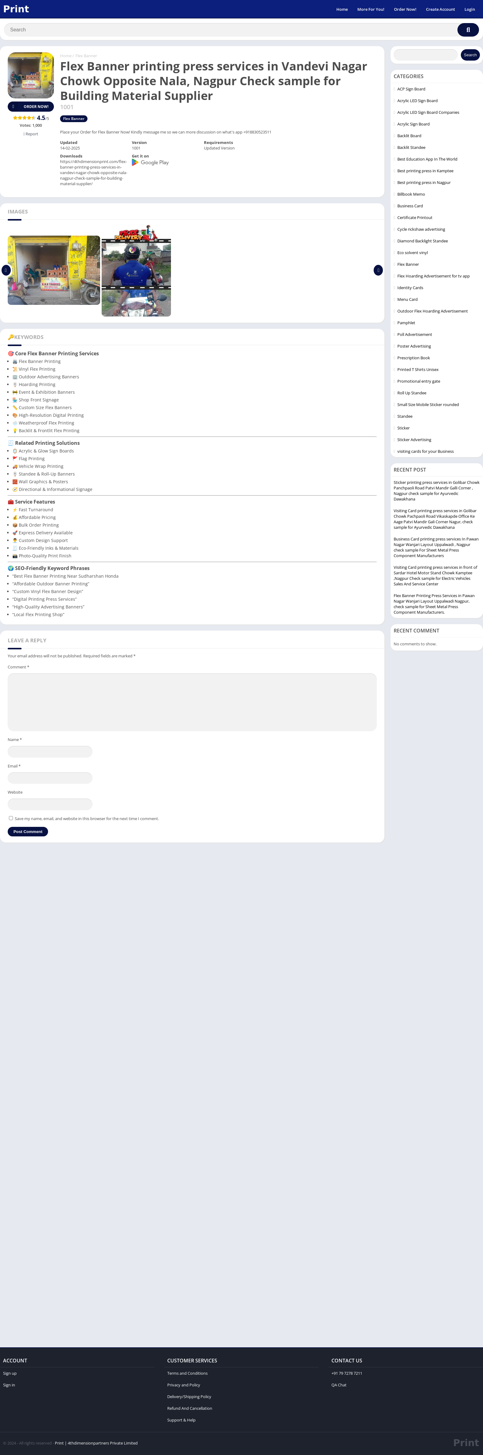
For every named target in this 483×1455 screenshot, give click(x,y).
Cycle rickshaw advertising (421, 230)
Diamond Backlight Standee (422, 242)
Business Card (410, 207)
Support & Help (181, 1421)
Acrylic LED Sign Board (417, 102)
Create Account (440, 9)
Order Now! (405, 9)
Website (15, 793)
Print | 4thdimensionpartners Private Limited (96, 1444)
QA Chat (339, 1386)
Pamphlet (406, 324)
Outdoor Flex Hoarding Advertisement (432, 312)
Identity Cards (410, 289)
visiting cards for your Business (425, 452)
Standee (404, 417)
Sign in (9, 1386)
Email (14, 767)
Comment (18, 668)
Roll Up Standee (411, 394)
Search (470, 56)
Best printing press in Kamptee (425, 172)
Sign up (10, 1374)
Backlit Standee (411, 148)
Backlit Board (409, 137)
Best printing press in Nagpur (424, 183)
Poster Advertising (414, 347)
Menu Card (407, 300)
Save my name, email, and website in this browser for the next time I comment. (87, 820)
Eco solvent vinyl (412, 254)
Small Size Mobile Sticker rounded (428, 406)
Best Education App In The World (427, 160)
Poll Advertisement (414, 335)
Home (342, 9)
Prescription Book (413, 359)
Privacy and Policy (183, 1386)
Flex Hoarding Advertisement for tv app (433, 277)
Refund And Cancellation (189, 1409)
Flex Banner (86, 57)
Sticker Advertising (414, 441)
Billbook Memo (411, 195)
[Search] (241, 30)
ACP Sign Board (411, 90)
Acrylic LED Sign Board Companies (428, 113)
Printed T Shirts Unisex (418, 370)
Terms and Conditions (187, 1374)
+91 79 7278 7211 (346, 1374)
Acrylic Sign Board (413, 125)
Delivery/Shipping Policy (189, 1398)
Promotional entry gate (418, 382)
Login (470, 9)
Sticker (403, 429)
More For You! (370, 9)
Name (15, 740)
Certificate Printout (414, 218)
